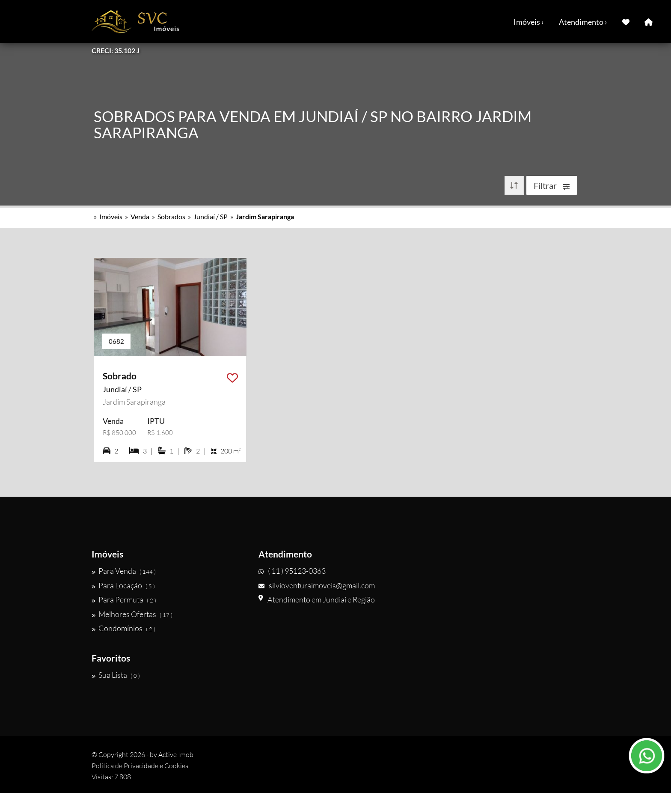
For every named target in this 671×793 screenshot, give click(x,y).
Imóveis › (529, 22)
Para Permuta (124, 599)
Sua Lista (116, 675)
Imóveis (110, 216)
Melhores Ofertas (132, 614)
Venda (140, 216)
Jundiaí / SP (210, 216)
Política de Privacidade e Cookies (140, 765)
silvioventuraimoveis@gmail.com (316, 585)
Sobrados (171, 216)
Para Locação (123, 585)
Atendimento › (583, 22)
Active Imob (175, 754)
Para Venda (124, 570)
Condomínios (123, 628)
